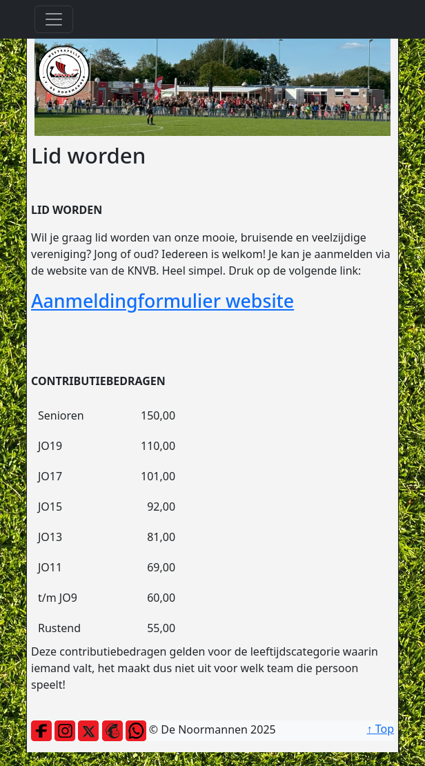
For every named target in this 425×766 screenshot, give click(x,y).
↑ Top (380, 728)
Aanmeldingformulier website (162, 300)
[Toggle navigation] (53, 19)
